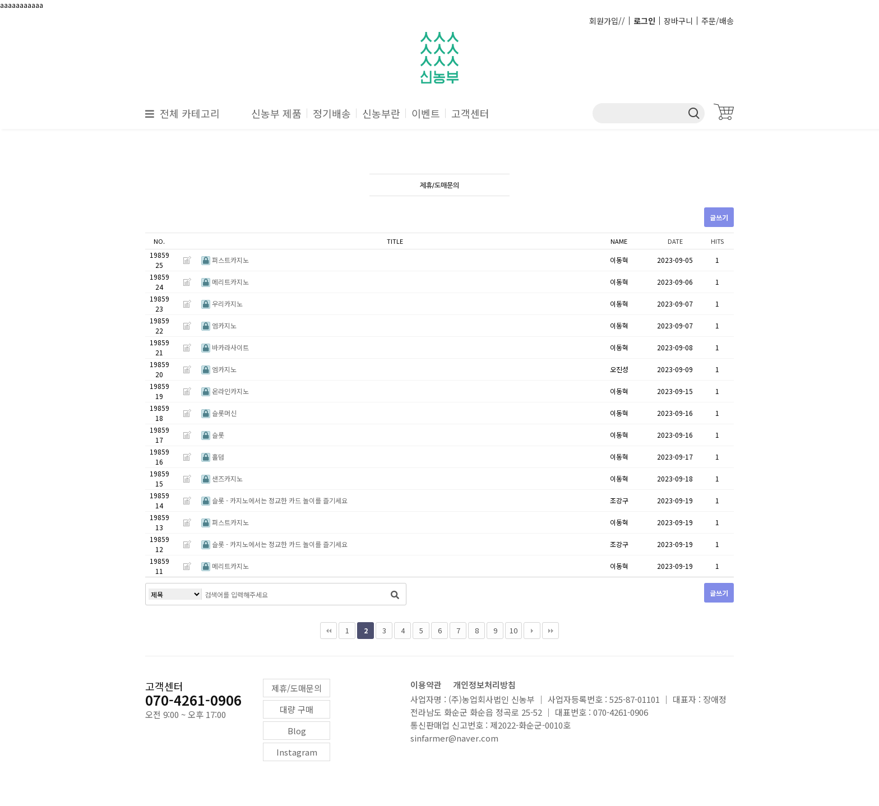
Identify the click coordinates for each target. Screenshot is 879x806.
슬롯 (212, 434)
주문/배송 (717, 20)
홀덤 (212, 456)
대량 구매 (296, 709)
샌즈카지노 (222, 478)
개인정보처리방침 (484, 685)
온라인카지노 (225, 391)
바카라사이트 (225, 347)
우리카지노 (222, 303)
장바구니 (678, 20)
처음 (328, 630)
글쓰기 (719, 217)
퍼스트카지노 (225, 260)
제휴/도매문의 (296, 688)
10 (513, 630)
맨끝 (550, 630)
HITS (717, 241)
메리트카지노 (225, 281)
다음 (532, 630)
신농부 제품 (276, 113)
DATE (675, 241)
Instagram (296, 752)
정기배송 (332, 113)
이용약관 (426, 685)
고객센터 (470, 113)
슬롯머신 (219, 413)
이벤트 (425, 113)
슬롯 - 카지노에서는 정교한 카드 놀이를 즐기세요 (274, 500)
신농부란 (381, 113)
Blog (297, 730)
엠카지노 (219, 325)
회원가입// (607, 20)
